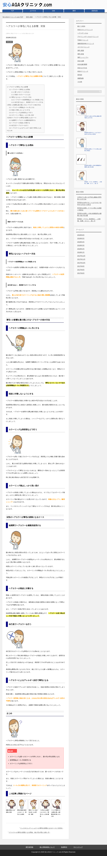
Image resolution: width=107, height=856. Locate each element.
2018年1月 (81, 252)
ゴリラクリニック (83, 47)
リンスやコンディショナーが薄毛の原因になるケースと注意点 (41, 828)
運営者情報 (29, 847)
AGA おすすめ (82, 68)
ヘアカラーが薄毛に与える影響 (17, 87)
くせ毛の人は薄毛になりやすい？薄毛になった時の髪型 (45, 812)
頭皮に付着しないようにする (19, 110)
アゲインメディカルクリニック (88, 36)
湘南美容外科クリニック (85, 43)
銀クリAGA (81, 26)
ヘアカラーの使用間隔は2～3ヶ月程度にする (27, 100)
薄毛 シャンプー (82, 57)
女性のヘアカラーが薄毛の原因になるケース (22, 117)
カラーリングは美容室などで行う (21, 112)
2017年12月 (81, 256)
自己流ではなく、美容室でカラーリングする (27, 102)
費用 (74, 11)
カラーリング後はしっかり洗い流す (21, 115)
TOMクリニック (82, 40)
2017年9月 (81, 266)
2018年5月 (81, 238)
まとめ (9, 130)
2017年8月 (81, 270)
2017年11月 (81, 259)
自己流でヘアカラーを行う (18, 125)
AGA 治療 (80, 61)
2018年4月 (81, 242)
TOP (12, 11)
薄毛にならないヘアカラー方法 (20, 97)
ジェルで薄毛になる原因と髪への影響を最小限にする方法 (56, 812)
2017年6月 (81, 273)
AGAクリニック (82, 71)
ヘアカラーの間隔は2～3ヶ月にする (21, 107)
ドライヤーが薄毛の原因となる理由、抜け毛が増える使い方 (29, 832)
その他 (79, 82)
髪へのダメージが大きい (20, 92)
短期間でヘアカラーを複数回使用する (22, 120)
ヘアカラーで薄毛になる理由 (19, 89)
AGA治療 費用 (82, 64)
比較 (53, 11)
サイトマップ (78, 847)
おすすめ (33, 11)
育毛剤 (79, 75)
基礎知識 (95, 11)
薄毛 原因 (9, 42)
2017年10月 (81, 263)
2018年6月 (81, 235)
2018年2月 (81, 249)
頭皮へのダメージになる (20, 94)
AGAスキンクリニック (85, 29)
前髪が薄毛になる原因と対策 (11, 810)
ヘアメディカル (82, 33)
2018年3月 (81, 245)
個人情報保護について (47, 847)
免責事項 (64, 847)
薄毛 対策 (80, 54)
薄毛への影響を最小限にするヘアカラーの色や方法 (24, 105)
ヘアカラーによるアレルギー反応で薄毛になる (25, 128)
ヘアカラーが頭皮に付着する (19, 123)
